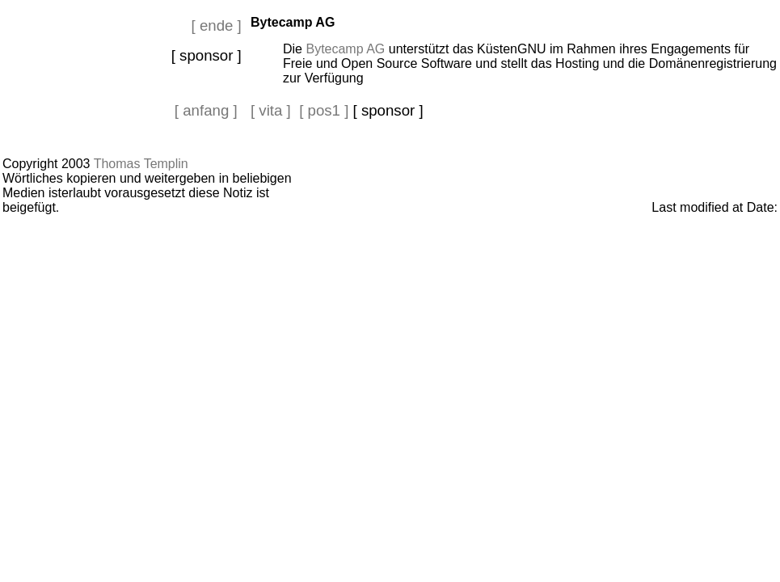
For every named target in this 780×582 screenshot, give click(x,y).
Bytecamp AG (345, 49)
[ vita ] (271, 110)
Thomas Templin (141, 164)
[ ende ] (217, 25)
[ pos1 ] (323, 110)
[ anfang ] (206, 110)
